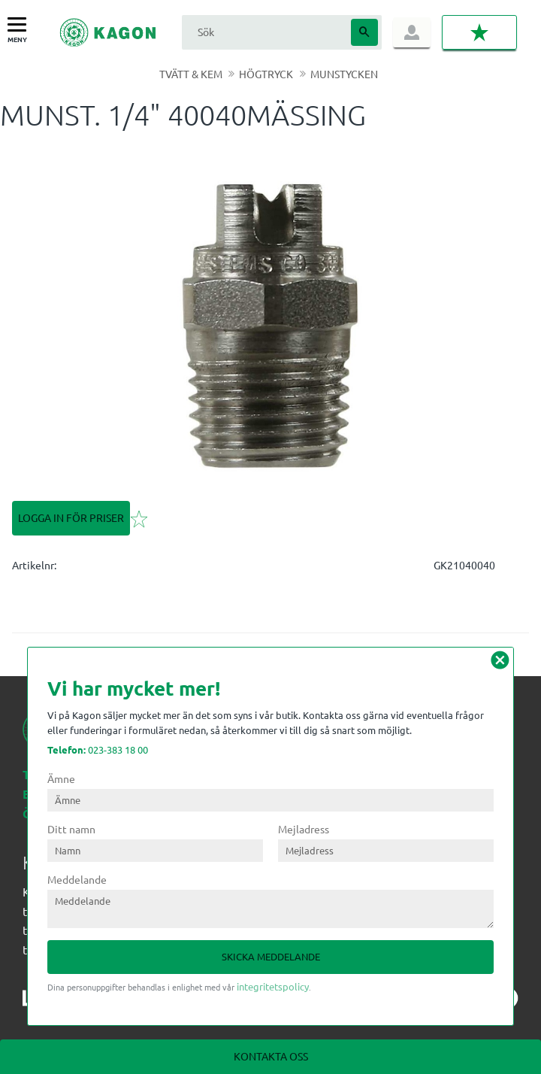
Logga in (411, 32)
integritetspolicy (273, 986)
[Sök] (364, 32)
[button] (21, 25)
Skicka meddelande (271, 956)
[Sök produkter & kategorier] (264, 32)
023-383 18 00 (97, 749)
